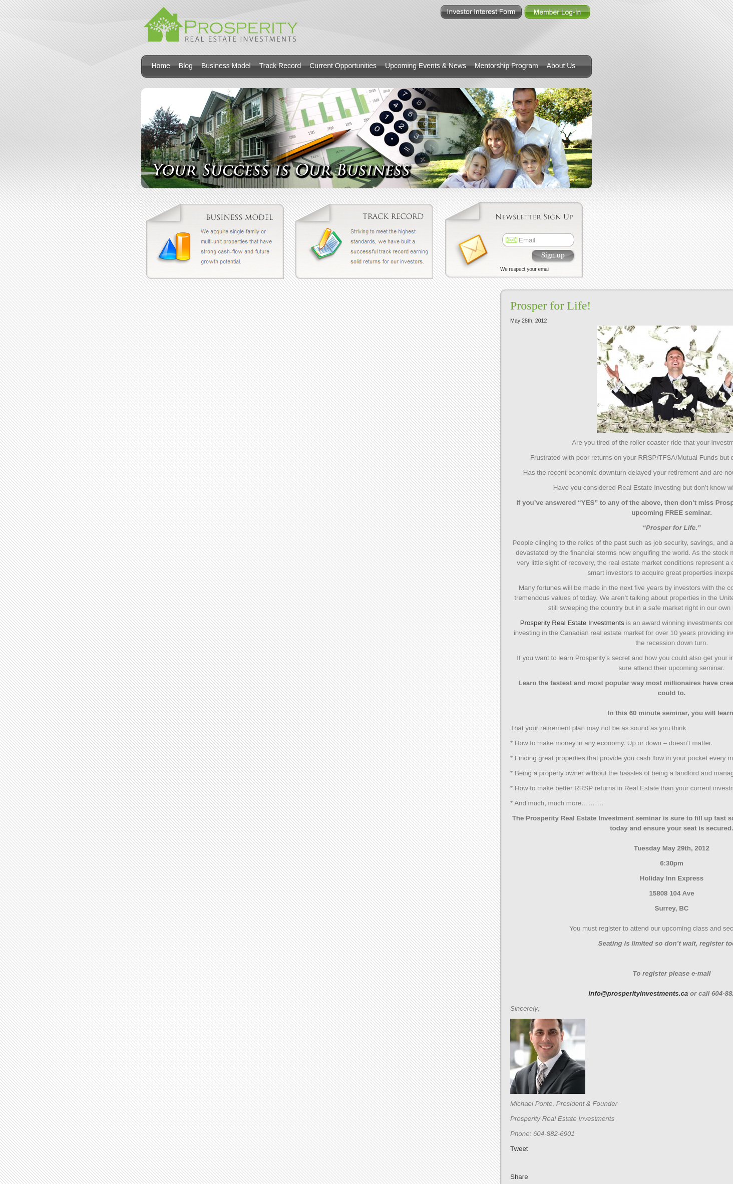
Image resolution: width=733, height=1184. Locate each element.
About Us (561, 66)
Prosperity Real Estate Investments (572, 623)
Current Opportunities (343, 66)
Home (161, 66)
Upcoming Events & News (425, 66)
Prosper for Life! (550, 305)
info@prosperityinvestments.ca (638, 993)
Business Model (226, 66)
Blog (186, 66)
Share (519, 1176)
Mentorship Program (506, 66)
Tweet (519, 1148)
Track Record (280, 66)
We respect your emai (524, 269)
